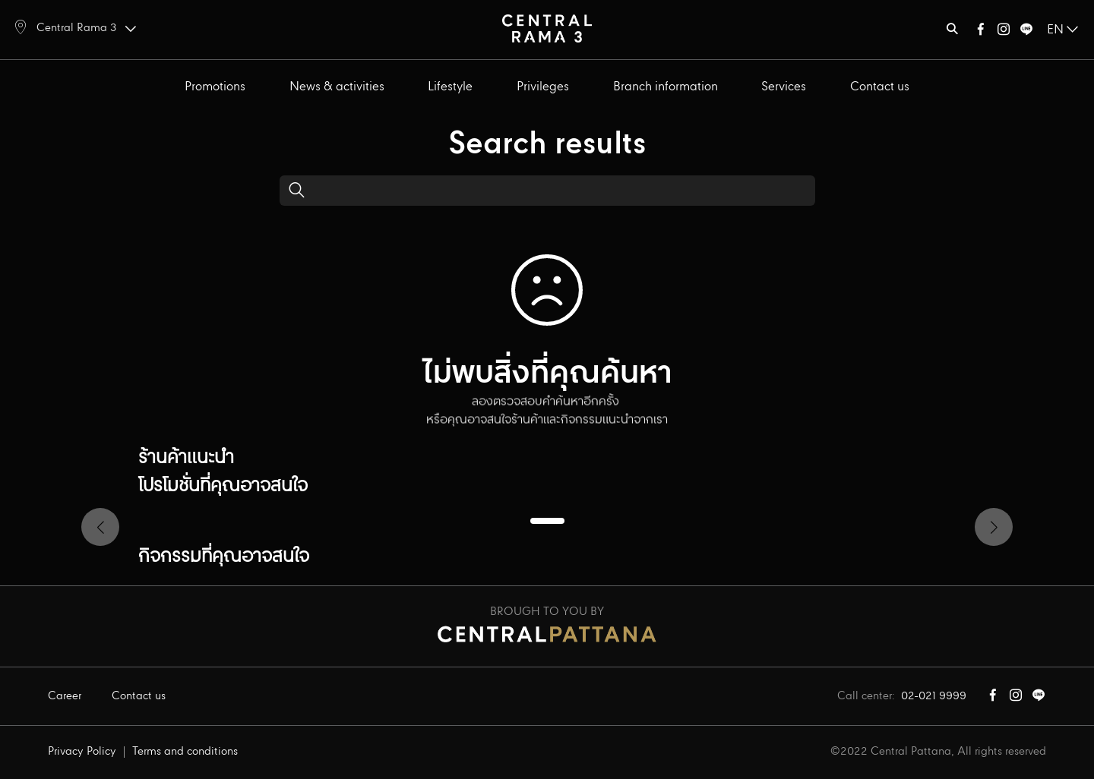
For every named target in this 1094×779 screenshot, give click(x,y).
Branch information (665, 86)
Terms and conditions (185, 751)
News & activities (336, 86)
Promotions (215, 86)
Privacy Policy (82, 751)
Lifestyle (450, 86)
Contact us (879, 86)
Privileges (543, 86)
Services (783, 86)
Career (64, 696)
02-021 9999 (933, 696)
